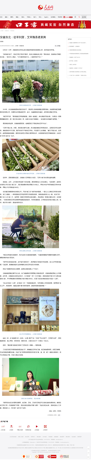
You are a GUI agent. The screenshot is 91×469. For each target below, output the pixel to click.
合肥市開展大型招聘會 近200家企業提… (78, 71)
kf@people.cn (33, 442)
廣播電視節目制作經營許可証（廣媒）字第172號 (63, 445)
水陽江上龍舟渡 (72, 64)
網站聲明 (62, 436)
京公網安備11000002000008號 (76, 447)
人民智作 (45, 427)
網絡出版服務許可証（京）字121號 (53, 447)
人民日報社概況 (13, 436)
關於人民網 (20, 436)
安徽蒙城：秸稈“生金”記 (74, 57)
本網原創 (12, 30)
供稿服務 (50, 436)
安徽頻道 (7, 30)
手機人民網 (20, 427)
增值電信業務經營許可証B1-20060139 (43, 445)
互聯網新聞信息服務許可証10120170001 (25, 445)
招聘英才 (33, 436)
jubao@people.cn (59, 439)
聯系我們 (79, 436)
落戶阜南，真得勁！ (73, 60)
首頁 (1, 17)
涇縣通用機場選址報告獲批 (75, 50)
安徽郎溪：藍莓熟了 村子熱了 (76, 68)
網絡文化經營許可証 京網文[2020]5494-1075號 (35, 447)
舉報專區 (60, 17)
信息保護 (74, 436)
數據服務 (56, 436)
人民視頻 (36, 427)
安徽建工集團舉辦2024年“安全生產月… (78, 42)
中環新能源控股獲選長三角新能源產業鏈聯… (79, 53)
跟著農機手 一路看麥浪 (74, 46)
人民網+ (11, 427)
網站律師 (68, 436)
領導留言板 (28, 427)
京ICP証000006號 (66, 447)
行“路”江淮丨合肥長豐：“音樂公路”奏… (78, 75)
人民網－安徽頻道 (19, 45)
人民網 (1, 30)
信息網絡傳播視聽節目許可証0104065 (16, 447)
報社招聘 (27, 436)
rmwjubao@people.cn (64, 442)
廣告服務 (39, 436)
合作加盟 (45, 436)
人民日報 (2, 427)
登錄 (85, 17)
